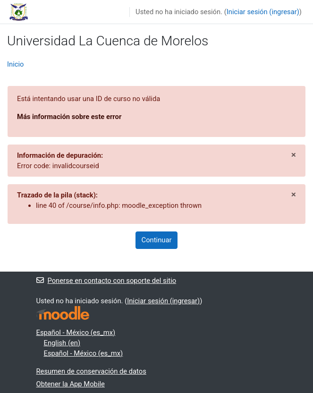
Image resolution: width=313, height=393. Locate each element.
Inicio (15, 64)
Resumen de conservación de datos (91, 371)
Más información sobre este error (69, 116)
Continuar (157, 240)
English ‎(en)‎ (62, 343)
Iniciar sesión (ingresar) (263, 12)
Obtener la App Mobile (70, 384)
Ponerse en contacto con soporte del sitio (106, 280)
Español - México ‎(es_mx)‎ (76, 332)
